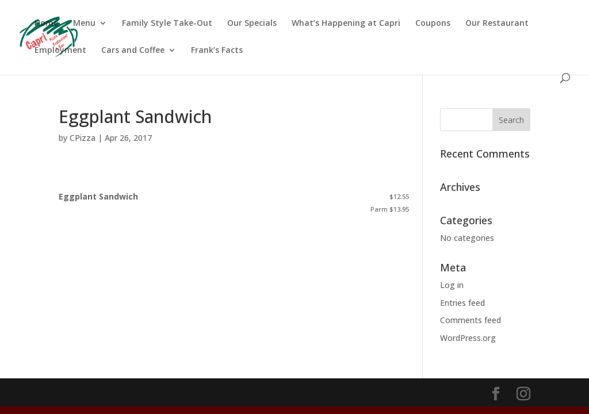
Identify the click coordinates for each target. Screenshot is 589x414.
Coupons (432, 23)
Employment (60, 50)
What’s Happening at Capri (346, 23)
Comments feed (470, 320)
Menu (84, 23)
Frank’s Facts (217, 50)
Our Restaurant (497, 23)
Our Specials (252, 23)
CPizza (82, 137)
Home (46, 23)
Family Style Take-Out (167, 23)
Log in (452, 284)
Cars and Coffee (133, 50)
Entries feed (462, 302)
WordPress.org (468, 337)
